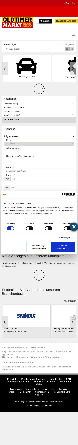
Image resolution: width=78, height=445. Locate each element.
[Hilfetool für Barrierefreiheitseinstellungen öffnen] (74, 227)
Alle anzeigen (70, 301)
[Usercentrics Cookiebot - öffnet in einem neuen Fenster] (64, 194)
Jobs (39, 384)
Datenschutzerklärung (18, 381)
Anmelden (69, 3)
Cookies (39, 395)
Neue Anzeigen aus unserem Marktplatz (33, 256)
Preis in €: (10, 175)
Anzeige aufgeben (66, 21)
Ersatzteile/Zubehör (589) (14, 108)
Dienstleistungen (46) (12, 111)
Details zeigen (64, 238)
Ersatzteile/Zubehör (43, 263)
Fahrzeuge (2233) (11, 104)
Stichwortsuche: (13, 148)
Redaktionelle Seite (61, 392)
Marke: (9, 140)
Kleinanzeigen (10, 44)
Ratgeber (12, 392)
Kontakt (51, 381)
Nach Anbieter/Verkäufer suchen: (21, 156)
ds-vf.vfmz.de (46, 214)
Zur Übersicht (12, 120)
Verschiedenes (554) (12, 115)
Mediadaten (66, 381)
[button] (39, 144)
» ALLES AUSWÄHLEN (63, 247)
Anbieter (10, 167)
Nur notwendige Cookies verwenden (38, 247)
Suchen (45, 21)
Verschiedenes (60, 263)
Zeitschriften (25, 392)
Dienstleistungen (25, 263)
